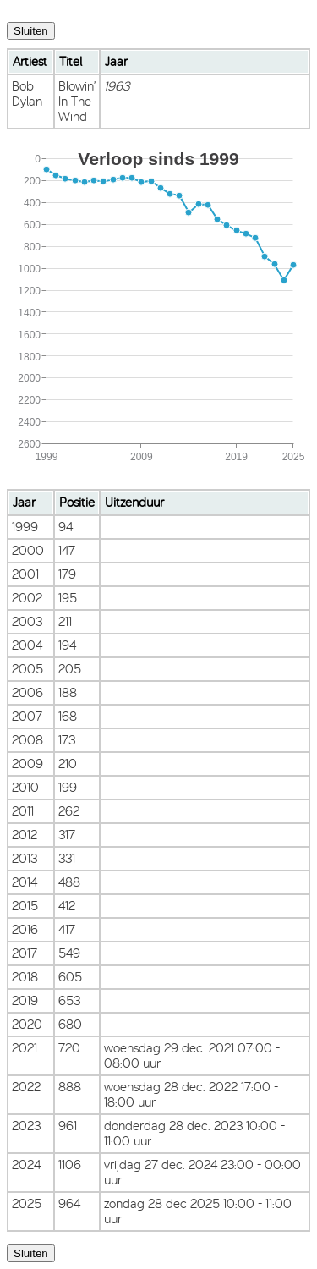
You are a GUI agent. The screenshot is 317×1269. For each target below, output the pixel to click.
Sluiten (31, 31)
